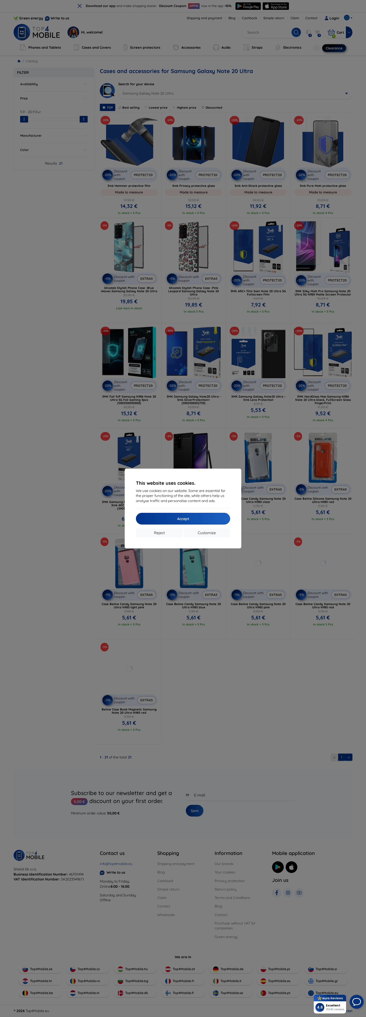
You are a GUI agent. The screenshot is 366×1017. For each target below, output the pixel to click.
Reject (159, 532)
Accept (183, 518)
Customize (207, 532)
